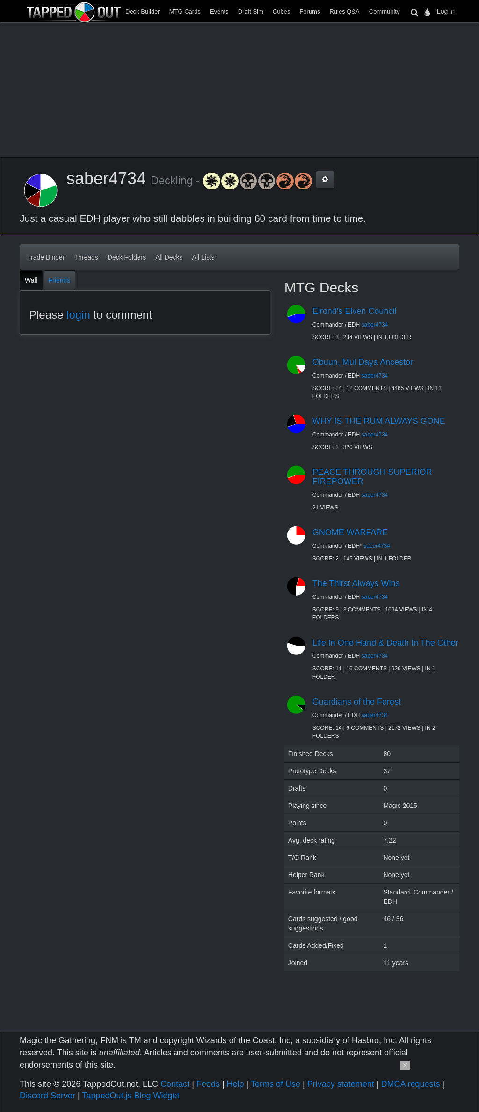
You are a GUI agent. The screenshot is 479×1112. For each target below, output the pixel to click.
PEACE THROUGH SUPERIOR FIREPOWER (372, 476)
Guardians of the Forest (356, 701)
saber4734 (375, 324)
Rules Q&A (344, 11)
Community (384, 11)
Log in (446, 11)
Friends (60, 280)
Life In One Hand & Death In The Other (385, 642)
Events (219, 11)
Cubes (281, 11)
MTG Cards (185, 11)
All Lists (203, 257)
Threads (86, 257)
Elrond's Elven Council (354, 311)
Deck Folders (127, 257)
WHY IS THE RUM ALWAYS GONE (378, 421)
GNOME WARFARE (350, 532)
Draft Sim (250, 11)
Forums (309, 11)
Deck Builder (142, 11)
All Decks (168, 257)
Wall (31, 280)
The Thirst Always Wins (356, 583)
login (78, 314)
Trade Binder (46, 257)
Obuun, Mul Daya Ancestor (362, 362)
